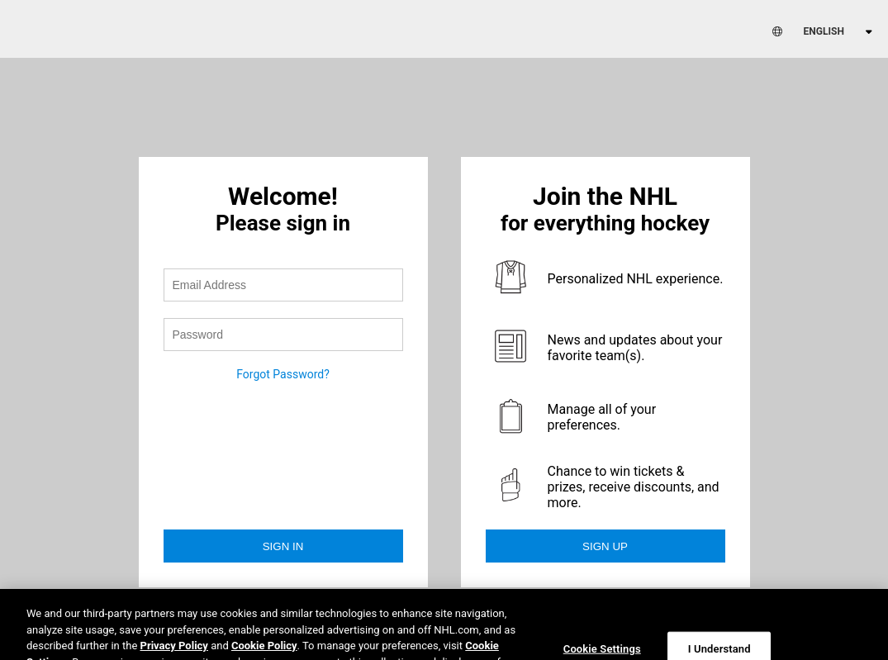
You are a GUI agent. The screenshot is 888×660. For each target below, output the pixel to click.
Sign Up (605, 546)
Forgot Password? (283, 374)
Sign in (283, 546)
